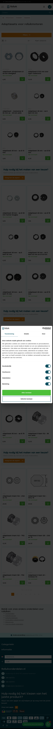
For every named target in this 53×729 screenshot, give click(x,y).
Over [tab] (43, 334)
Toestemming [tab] (9, 334)
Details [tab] (26, 334)
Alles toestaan (26, 392)
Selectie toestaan (26, 399)
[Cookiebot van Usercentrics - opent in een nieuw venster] (42, 328)
